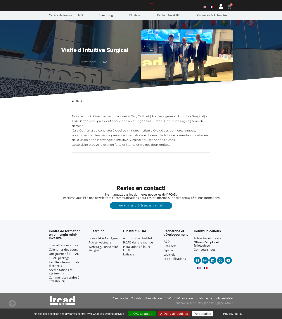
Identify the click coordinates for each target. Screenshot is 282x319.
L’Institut (136, 26)
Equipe (168, 261)
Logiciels (169, 265)
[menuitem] (204, 11)
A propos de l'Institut (137, 249)
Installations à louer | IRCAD (138, 259)
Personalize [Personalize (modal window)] (202, 313)
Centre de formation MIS (67, 26)
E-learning (107, 26)
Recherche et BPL (170, 26)
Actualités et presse (207, 249)
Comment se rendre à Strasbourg (64, 289)
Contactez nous (205, 260)
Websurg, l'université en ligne (103, 259)
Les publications (174, 269)
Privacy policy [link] (233, 313)
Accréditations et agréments (60, 282)
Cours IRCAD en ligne (103, 249)
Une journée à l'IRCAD (64, 264)
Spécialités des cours (63, 256)
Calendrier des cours (63, 260)
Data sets (170, 257)
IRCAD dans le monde (138, 253)
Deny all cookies (174, 313)
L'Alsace (128, 265)
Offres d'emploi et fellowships (206, 254)
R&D (166, 252)
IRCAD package (59, 269)
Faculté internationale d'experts (64, 274)
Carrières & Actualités (213, 26)
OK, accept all (142, 313)
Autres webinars (100, 253)
